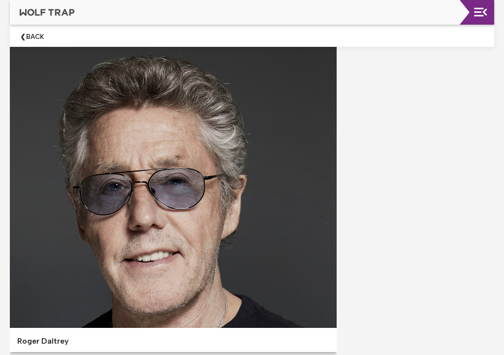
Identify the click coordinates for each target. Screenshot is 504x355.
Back (35, 36)
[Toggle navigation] (480, 12)
